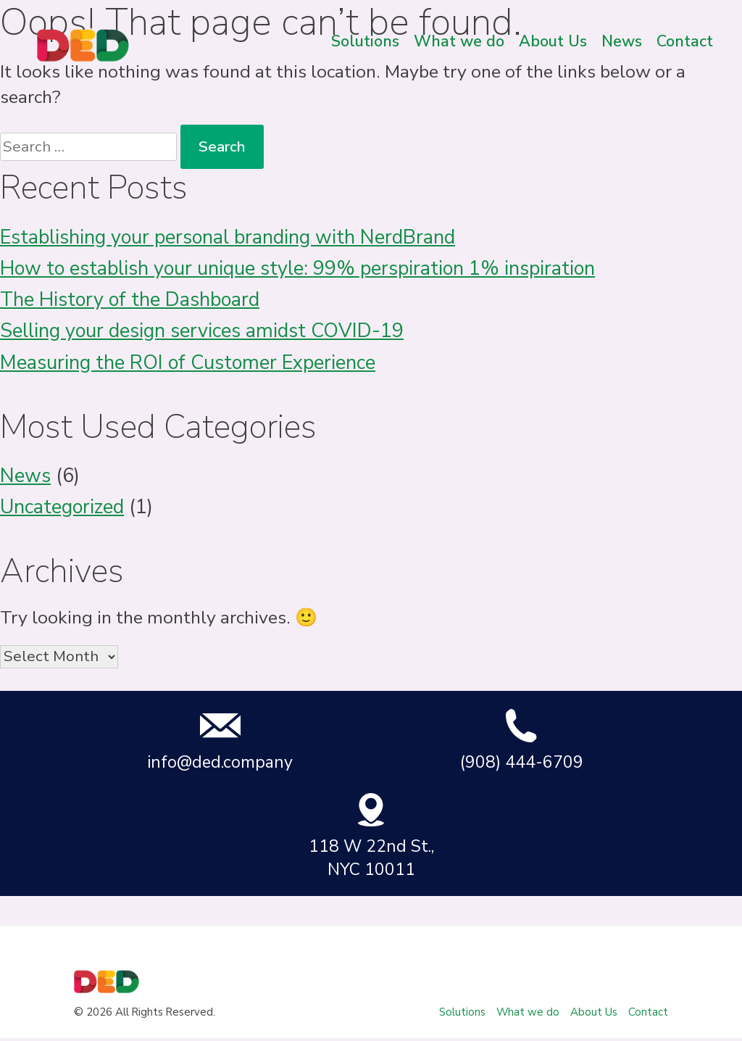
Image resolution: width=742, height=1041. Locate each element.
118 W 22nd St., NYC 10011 (371, 836)
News (621, 41)
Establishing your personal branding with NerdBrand (227, 237)
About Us (553, 41)
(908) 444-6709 (521, 741)
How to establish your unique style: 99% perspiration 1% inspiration (297, 268)
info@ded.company (220, 741)
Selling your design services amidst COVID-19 (202, 331)
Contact (684, 41)
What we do (459, 41)
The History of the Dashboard (129, 299)
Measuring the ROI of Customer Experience (187, 362)
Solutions (365, 41)
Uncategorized (62, 507)
